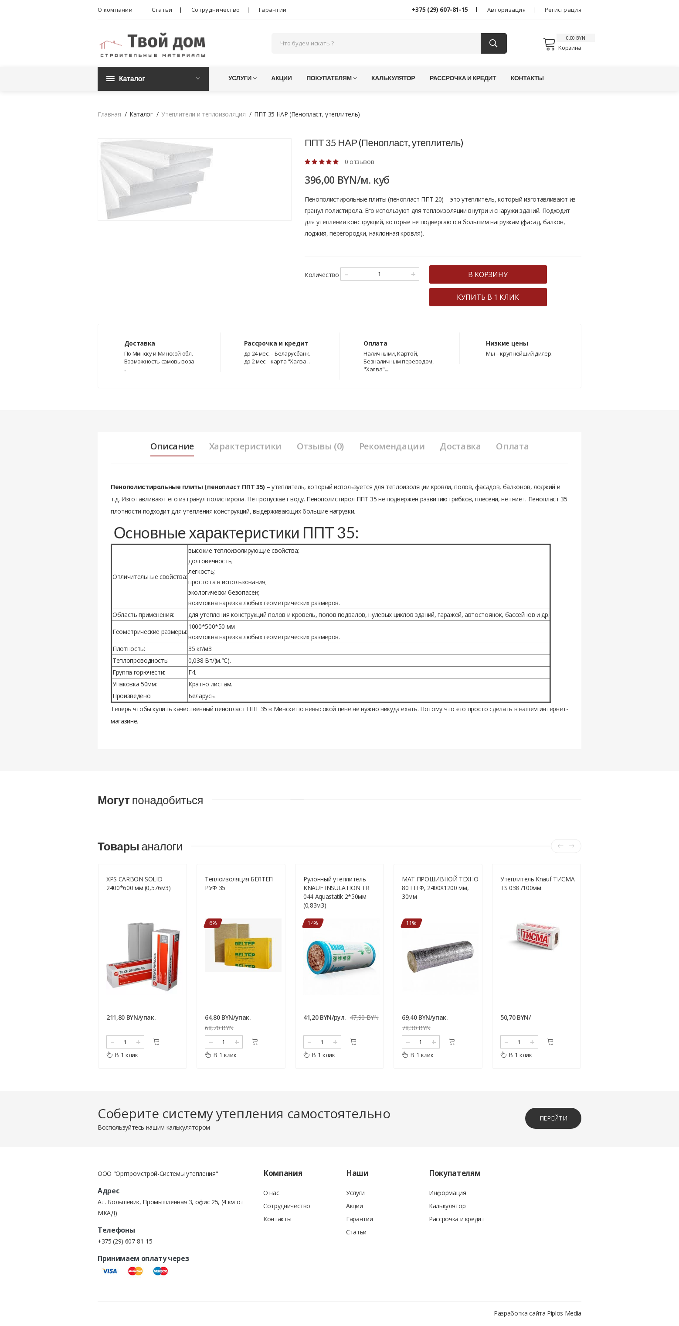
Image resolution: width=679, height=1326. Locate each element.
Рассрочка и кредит (463, 78)
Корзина (562, 44)
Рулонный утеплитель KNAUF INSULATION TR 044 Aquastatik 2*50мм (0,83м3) (336, 893)
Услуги (242, 78)
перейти (553, 1119)
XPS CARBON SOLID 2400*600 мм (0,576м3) (138, 884)
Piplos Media (564, 1314)
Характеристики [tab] (245, 446)
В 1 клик (122, 1056)
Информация (447, 1193)
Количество (322, 275)
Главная (109, 114)
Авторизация (506, 10)
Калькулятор (393, 78)
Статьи (162, 10)
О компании (115, 10)
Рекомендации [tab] (392, 446)
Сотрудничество (215, 10)
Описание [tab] (171, 446)
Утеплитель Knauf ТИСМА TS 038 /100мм (537, 884)
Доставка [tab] (461, 446)
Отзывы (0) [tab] (320, 446)
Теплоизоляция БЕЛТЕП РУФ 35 (239, 884)
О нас (271, 1193)
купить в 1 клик (489, 297)
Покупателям (331, 78)
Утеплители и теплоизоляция (203, 114)
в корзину (489, 275)
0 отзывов (359, 162)
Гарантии (272, 10)
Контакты (527, 78)
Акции (281, 78)
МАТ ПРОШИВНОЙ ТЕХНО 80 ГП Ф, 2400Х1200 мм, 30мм (440, 888)
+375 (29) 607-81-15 (440, 9)
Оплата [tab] (513, 446)
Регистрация (563, 10)
